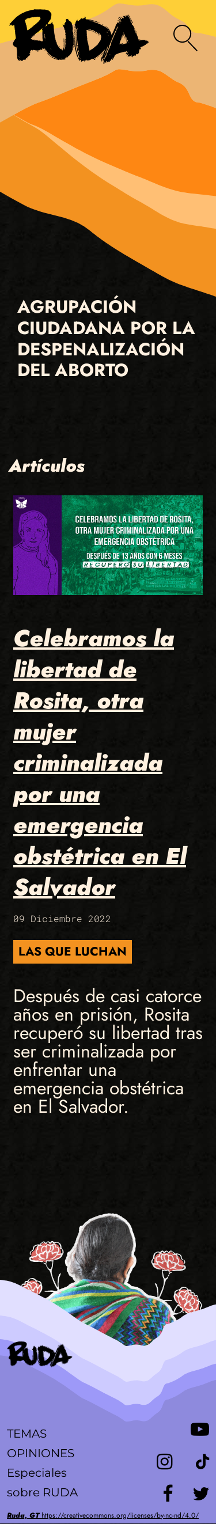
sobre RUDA (42, 1492)
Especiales (37, 1473)
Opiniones (40, 1453)
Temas (27, 1433)
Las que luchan (72, 951)
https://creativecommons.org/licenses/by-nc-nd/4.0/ (103, 1515)
